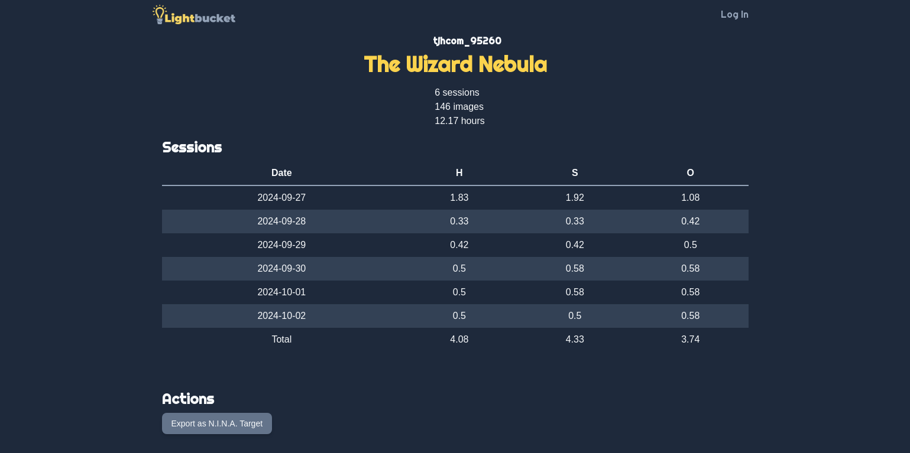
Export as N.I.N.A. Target (217, 423)
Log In (735, 14)
